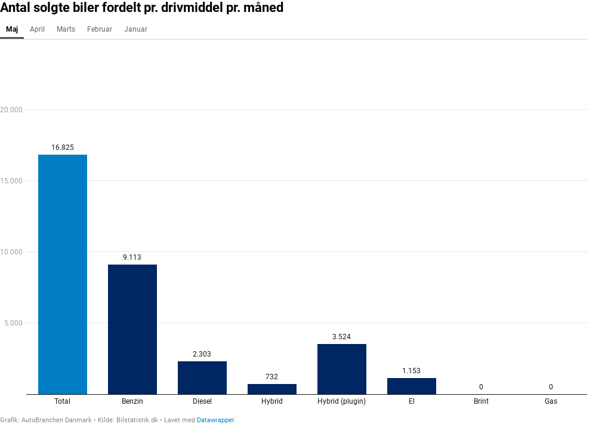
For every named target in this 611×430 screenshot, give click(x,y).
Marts (66, 29)
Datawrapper (215, 420)
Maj (12, 29)
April (37, 29)
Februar (99, 29)
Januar (135, 29)
